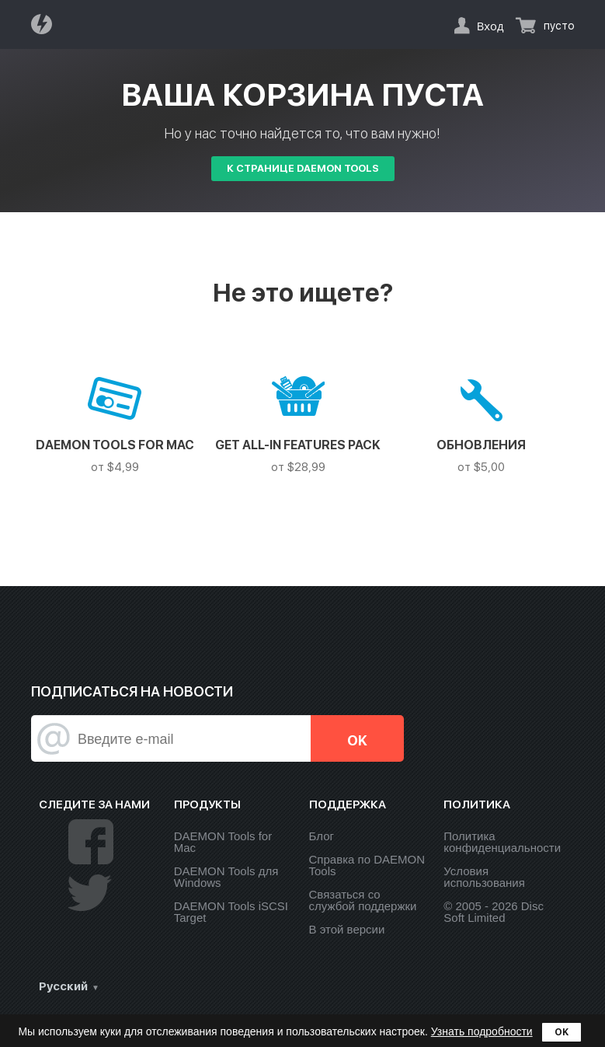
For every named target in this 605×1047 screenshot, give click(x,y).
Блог (321, 836)
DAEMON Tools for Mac (223, 841)
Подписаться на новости (132, 691)
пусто (559, 25)
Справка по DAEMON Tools (367, 865)
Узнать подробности (482, 1031)
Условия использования (484, 876)
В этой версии (347, 929)
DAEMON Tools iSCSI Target (231, 911)
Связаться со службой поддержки (363, 900)
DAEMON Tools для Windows (226, 876)
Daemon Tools (46, 24)
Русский (63, 986)
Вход (490, 25)
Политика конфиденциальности (502, 841)
